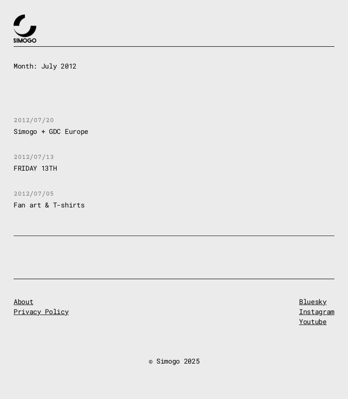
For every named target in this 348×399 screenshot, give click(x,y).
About (23, 301)
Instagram (316, 311)
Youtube (313, 321)
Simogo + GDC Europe (51, 131)
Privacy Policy (41, 311)
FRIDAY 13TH (35, 168)
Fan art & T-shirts (49, 205)
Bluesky (313, 301)
